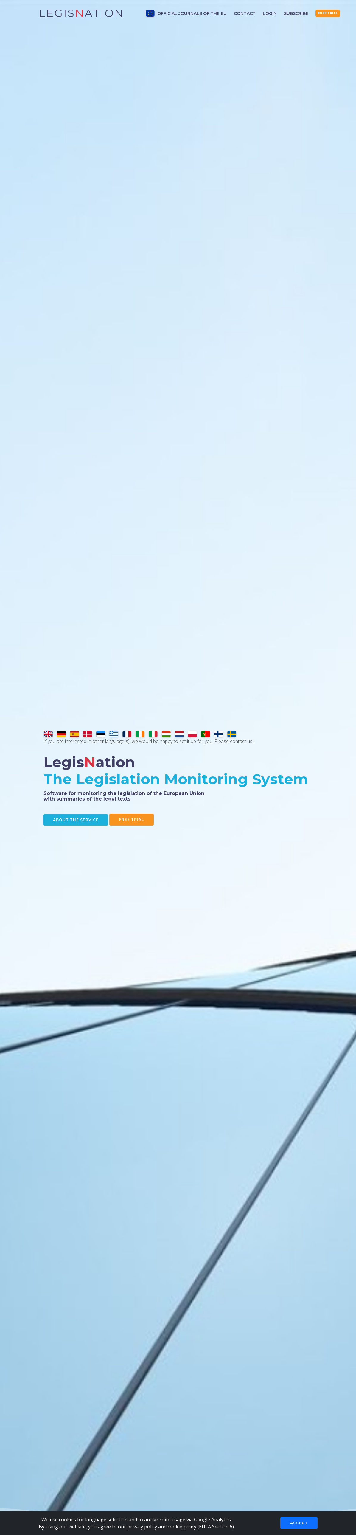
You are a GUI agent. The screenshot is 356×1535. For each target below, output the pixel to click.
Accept (299, 1523)
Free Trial (135, 820)
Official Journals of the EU (186, 13)
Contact (245, 13)
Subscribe (296, 13)
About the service (85, 820)
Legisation (81, 13)
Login (270, 13)
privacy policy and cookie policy (161, 1526)
